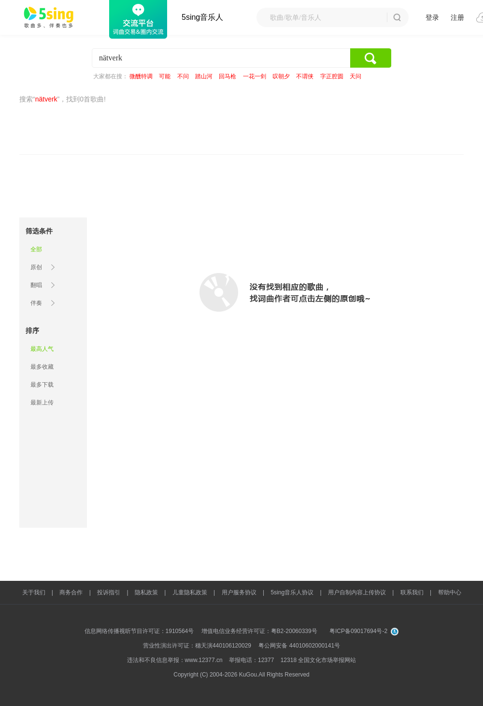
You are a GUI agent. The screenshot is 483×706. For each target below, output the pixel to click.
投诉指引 (108, 592)
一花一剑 (254, 76)
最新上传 (42, 402)
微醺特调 (141, 76)
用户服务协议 (239, 592)
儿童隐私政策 (189, 592)
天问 (355, 76)
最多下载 (42, 384)
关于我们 (33, 592)
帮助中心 (449, 592)
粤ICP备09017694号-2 (358, 631)
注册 (457, 17)
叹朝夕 (281, 76)
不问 (183, 76)
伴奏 (36, 303)
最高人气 (42, 349)
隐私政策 (146, 592)
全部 (36, 249)
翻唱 (36, 285)
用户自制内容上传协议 (357, 592)
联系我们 (412, 592)
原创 (36, 267)
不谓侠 (304, 76)
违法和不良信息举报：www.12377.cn (175, 660)
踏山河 (204, 76)
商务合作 (71, 592)
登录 (432, 17)
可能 (164, 76)
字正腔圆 (331, 76)
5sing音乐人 (202, 17)
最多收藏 (42, 366)
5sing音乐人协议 (291, 592)
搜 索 (397, 17)
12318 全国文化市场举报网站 (318, 660)
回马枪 (227, 76)
